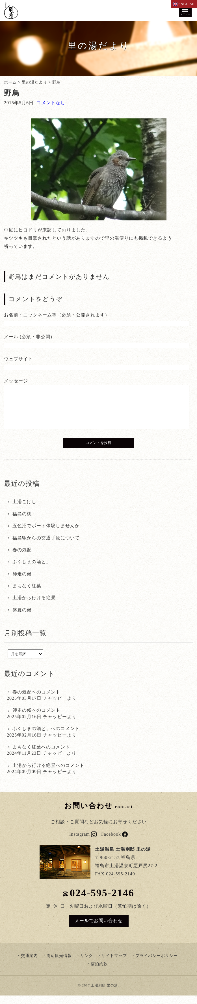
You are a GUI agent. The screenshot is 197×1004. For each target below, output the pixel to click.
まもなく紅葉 (26, 594)
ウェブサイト (18, 358)
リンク (86, 964)
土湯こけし (24, 510)
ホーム (10, 82)
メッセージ (16, 380)
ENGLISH (184, 4)
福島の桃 (22, 522)
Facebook (114, 842)
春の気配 (22, 558)
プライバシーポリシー (156, 964)
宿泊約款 (99, 972)
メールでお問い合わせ (99, 929)
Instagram (83, 842)
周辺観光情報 (59, 964)
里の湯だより (34, 82)
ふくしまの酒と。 (31, 570)
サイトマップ (114, 964)
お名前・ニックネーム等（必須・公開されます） (57, 314)
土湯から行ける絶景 (34, 606)
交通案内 (29, 964)
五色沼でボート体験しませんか (46, 534)
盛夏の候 (22, 618)
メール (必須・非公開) (28, 336)
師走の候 (22, 582)
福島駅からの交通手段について (46, 546)
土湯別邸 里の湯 (104, 994)
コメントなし (50, 102)
